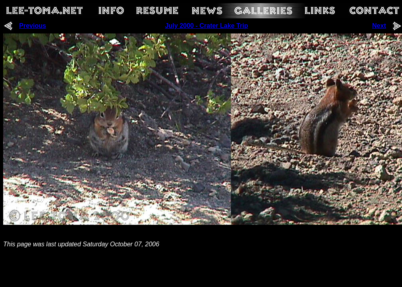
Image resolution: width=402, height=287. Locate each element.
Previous (32, 25)
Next (379, 25)
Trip (241, 25)
